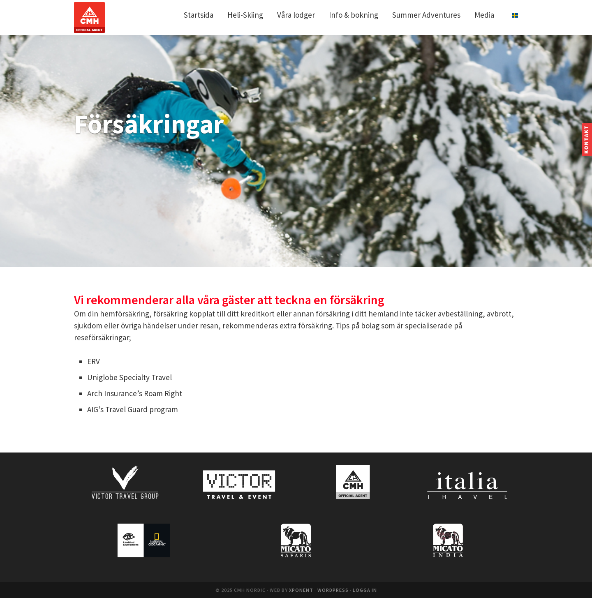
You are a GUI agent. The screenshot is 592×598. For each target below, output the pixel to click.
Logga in (365, 590)
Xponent (301, 590)
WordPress (333, 590)
